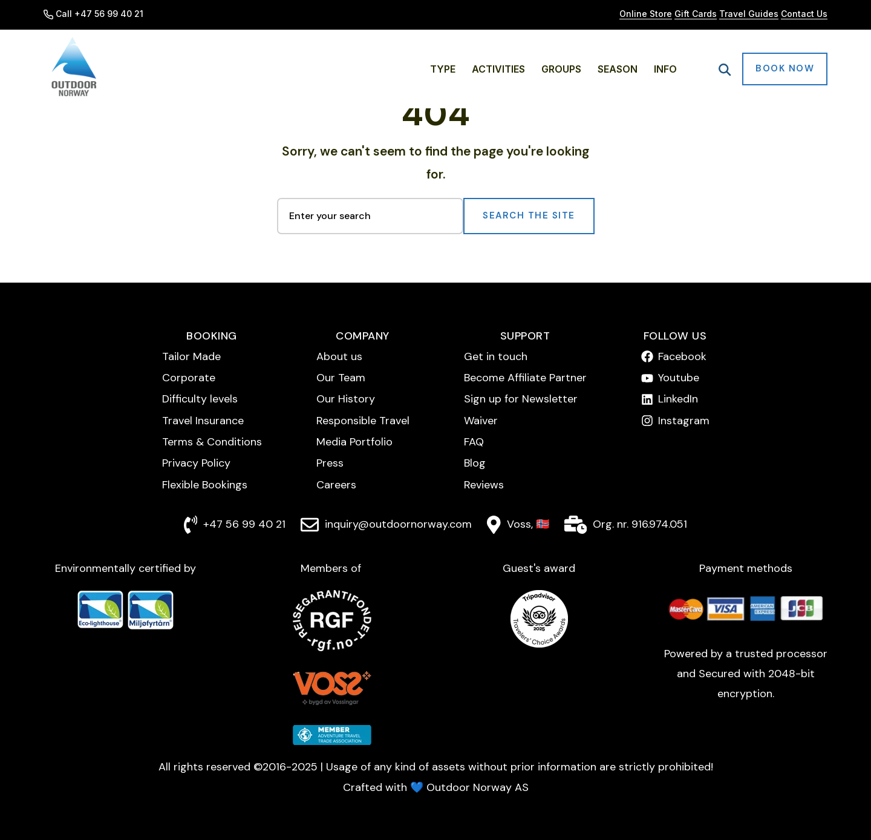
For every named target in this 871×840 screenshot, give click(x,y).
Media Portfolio (354, 442)
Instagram (684, 420)
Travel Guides (748, 13)
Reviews (484, 484)
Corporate (188, 377)
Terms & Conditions (212, 442)
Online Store (645, 13)
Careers (336, 484)
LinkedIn (678, 399)
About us (339, 356)
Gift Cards (695, 13)
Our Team (340, 377)
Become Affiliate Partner (525, 377)
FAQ (474, 442)
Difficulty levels (200, 399)
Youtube (678, 377)
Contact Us (804, 13)
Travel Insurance (203, 420)
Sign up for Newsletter (521, 399)
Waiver (481, 420)
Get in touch (495, 356)
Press (330, 463)
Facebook (682, 356)
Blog (475, 463)
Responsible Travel (362, 420)
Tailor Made (191, 356)
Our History (345, 399)
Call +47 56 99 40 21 (93, 13)
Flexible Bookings (204, 484)
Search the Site (529, 215)
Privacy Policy (196, 463)
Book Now (784, 68)
